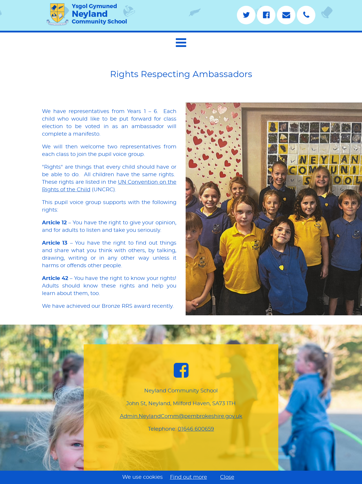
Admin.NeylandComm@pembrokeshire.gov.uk (181, 416)
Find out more (188, 477)
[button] (181, 42)
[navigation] (181, 42)
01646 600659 (196, 429)
